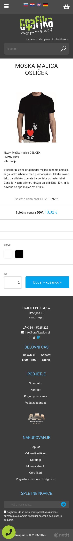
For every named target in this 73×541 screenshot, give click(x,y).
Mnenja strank (35, 466)
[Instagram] (34, 337)
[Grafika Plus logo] (36, 25)
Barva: (7, 244)
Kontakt (36, 390)
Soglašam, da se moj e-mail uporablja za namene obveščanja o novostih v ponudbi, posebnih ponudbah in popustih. (33, 516)
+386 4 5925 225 (37, 327)
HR (32, 5)
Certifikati (35, 472)
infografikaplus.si (37, 332)
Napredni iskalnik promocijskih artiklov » (47, 39)
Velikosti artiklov (35, 453)
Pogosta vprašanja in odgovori (35, 479)
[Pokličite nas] (9, 532)
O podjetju (35, 383)
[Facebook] (30, 337)
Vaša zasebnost (35, 402)
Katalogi (35, 460)
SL (25, 5)
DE (45, 5)
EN (39, 5)
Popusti (35, 447)
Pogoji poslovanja (35, 396)
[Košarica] (66, 7)
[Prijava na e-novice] (63, 504)
